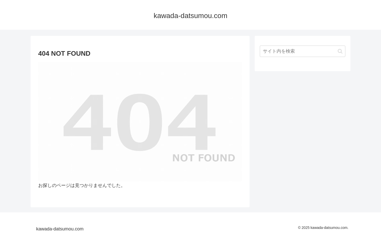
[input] (302, 51)
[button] (340, 51)
